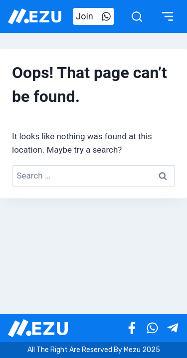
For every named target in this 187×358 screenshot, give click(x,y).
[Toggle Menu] (167, 16)
